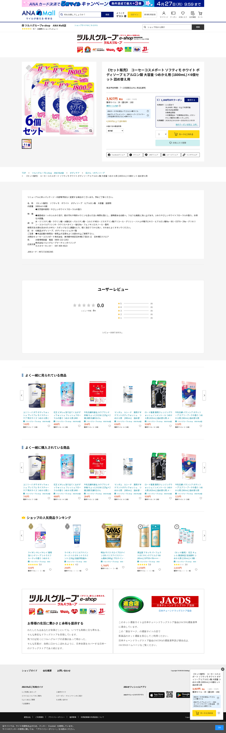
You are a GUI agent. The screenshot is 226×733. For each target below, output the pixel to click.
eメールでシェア (172, 155)
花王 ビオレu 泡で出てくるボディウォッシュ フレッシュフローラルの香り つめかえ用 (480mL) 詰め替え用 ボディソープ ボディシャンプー (67, 415)
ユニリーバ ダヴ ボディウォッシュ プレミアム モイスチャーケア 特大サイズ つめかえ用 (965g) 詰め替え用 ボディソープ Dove (37, 415)
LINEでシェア (153, 155)
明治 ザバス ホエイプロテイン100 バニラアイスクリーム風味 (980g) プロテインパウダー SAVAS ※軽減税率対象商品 (113, 555)
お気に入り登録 (179, 142)
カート (200, 17)
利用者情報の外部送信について (92, 717)
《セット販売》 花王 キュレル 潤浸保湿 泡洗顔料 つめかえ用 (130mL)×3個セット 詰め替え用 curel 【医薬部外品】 (186, 555)
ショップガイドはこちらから (86, 25)
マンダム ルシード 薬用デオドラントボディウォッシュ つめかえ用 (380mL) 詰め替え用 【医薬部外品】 (127, 415)
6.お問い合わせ (62, 699)
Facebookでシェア (118, 155)
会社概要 (47, 670)
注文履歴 (192, 17)
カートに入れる (206, 713)
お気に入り (183, 17)
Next (204, 395)
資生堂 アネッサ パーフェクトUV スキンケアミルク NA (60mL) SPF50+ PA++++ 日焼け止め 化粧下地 (149, 555)
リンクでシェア (192, 155)
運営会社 (27, 717)
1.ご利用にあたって (29, 692)
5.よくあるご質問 (28, 699)
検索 (107, 14)
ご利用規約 (39, 717)
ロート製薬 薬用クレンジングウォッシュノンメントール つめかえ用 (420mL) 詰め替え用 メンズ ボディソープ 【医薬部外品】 (158, 415)
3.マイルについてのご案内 (31, 696)
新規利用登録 (150, 14)
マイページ (164, 17)
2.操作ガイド (61, 692)
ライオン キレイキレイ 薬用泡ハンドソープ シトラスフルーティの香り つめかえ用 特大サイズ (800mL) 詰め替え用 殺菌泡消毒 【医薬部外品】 (40, 555)
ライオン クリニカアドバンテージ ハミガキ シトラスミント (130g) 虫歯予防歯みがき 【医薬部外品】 (76, 555)
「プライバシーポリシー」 (46, 729)
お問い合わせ (63, 670)
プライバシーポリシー (56, 717)
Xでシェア (136, 155)
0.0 (100, 305)
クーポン (173, 17)
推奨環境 (72, 717)
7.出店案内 (26, 703)
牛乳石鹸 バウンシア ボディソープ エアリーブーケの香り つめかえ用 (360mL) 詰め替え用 (189, 415)
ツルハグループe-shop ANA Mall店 (45, 25)
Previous (21, 395)
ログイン (134, 14)
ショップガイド (29, 670)
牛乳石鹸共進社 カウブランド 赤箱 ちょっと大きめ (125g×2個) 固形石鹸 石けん (97, 415)
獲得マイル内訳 (112, 106)
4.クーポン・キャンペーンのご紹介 (69, 696)
